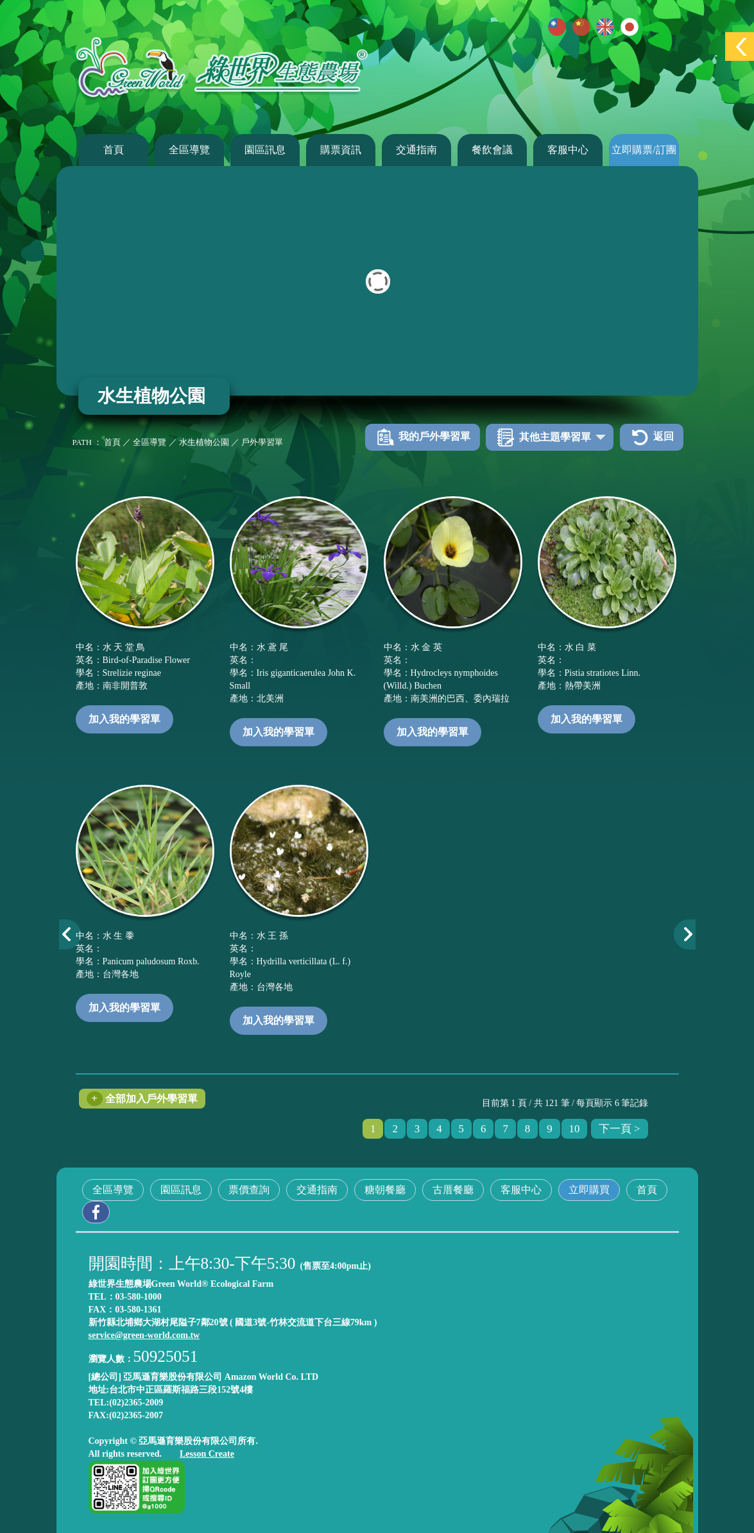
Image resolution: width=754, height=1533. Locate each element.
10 (574, 1129)
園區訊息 (265, 149)
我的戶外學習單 (422, 437)
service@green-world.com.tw (144, 1335)
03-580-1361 (138, 1309)
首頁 (113, 149)
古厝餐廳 (453, 1189)
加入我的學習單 (124, 719)
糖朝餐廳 (385, 1189)
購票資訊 (340, 149)
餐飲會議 (492, 149)
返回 (652, 437)
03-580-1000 (139, 1297)
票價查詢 (249, 1189)
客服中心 (567, 149)
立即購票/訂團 (644, 149)
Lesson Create (207, 1454)
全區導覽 (189, 149)
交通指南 (416, 149)
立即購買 (589, 1189)
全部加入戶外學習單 (142, 1098)
